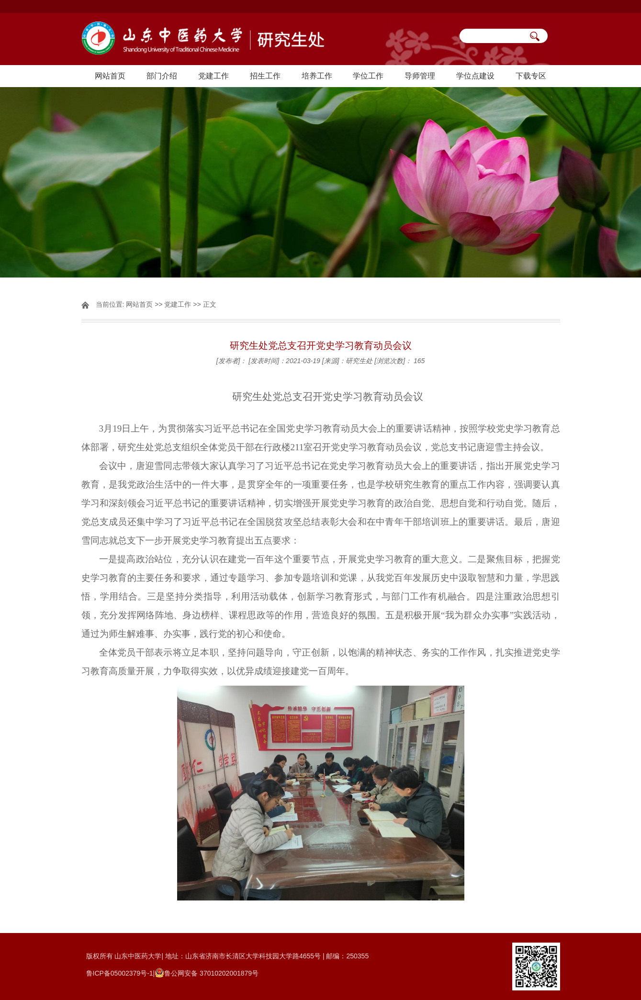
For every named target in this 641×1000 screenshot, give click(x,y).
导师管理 (420, 76)
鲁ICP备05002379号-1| (120, 973)
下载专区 (531, 76)
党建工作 (213, 76)
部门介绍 (161, 76)
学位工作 (368, 76)
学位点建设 (475, 76)
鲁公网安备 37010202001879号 (211, 973)
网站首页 (110, 76)
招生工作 (265, 76)
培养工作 (317, 76)
